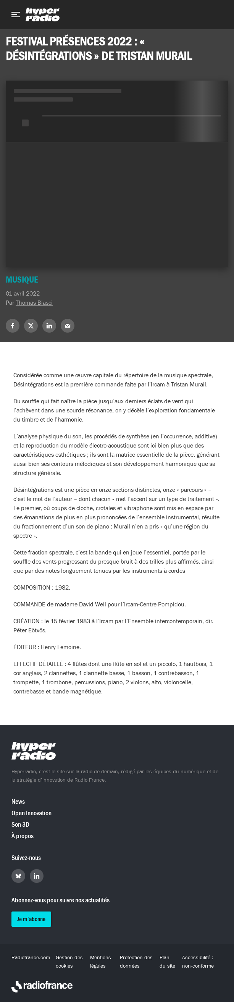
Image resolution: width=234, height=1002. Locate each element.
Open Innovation (31, 813)
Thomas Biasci (34, 302)
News (18, 802)
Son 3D (20, 825)
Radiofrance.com (30, 958)
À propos (22, 836)
